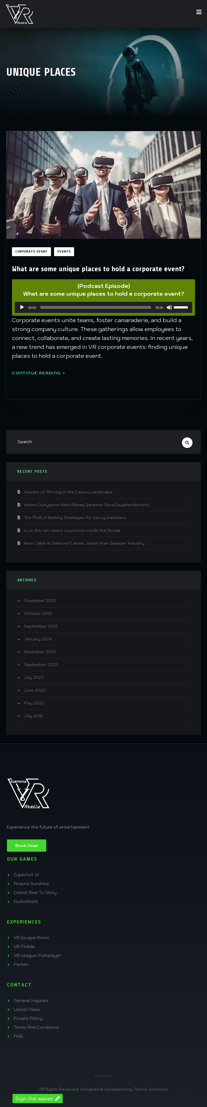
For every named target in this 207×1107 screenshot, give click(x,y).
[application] (103, 307)
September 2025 (41, 626)
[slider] (95, 307)
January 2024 (38, 638)
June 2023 (34, 690)
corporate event (31, 251)
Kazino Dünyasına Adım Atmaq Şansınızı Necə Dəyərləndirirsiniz (86, 504)
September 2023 (41, 664)
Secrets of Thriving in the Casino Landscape (68, 491)
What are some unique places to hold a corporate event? (98, 269)
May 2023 (34, 703)
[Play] (22, 307)
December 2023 (40, 651)
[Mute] (169, 307)
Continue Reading (38, 373)
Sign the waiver (37, 1098)
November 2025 (40, 600)
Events (64, 251)
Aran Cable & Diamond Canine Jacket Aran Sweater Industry (84, 543)
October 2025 (38, 613)
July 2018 (33, 715)
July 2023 (33, 677)
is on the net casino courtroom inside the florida (72, 530)
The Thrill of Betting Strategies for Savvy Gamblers (75, 517)
